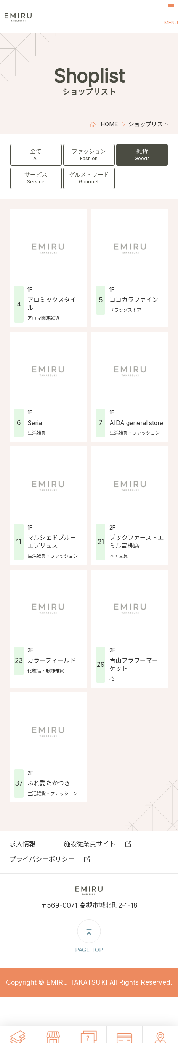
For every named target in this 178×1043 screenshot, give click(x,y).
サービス (36, 178)
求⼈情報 (22, 844)
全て (36, 155)
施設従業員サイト (89, 844)
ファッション (89, 155)
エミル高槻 (37, 16)
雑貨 (142, 155)
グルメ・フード (89, 178)
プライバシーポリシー (42, 859)
